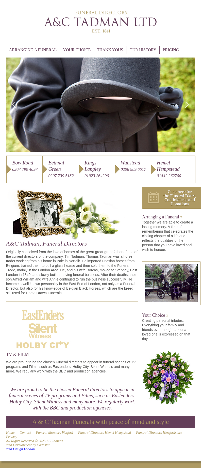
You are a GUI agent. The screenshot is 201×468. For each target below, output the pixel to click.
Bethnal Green (61, 169)
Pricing (171, 50)
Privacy (11, 437)
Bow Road (25, 166)
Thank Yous (110, 50)
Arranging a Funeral (33, 50)
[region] (100, 105)
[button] (14, 105)
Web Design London (20, 449)
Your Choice (77, 50)
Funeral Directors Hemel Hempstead (104, 433)
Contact (25, 433)
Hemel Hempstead (169, 169)
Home (10, 433)
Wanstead (133, 166)
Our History (142, 50)
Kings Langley (97, 169)
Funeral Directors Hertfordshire (159, 433)
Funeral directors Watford (54, 433)
